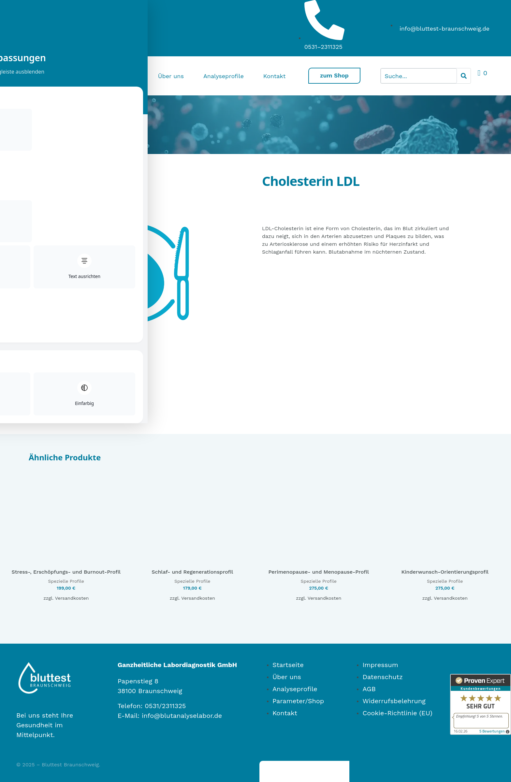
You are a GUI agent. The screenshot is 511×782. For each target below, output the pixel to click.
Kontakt (273, 76)
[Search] (464, 76)
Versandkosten (72, 578)
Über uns (169, 76)
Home (128, 76)
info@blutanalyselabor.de (182, 696)
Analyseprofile (222, 76)
